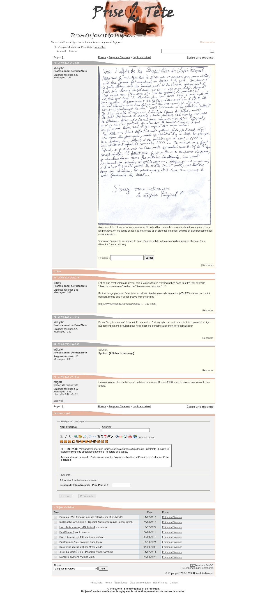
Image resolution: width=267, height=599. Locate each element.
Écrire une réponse (199, 57)
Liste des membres (140, 582)
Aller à (81, 567)
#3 (54, 317)
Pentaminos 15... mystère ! (75, 542)
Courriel (126, 429)
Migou (58, 382)
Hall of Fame (160, 582)
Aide (151, 437)
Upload (143, 437)
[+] (212, 51)
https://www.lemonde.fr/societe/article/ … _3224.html (127, 303)
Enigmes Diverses (119, 57)
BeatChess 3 (67, 532)
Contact (174, 582)
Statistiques (120, 582)
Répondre (207, 265)
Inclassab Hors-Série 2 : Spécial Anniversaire (86, 522)
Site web (58, 400)
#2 (54, 277)
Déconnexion (207, 42)
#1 (54, 62)
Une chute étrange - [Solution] (77, 527)
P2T (192, 565)
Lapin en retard (142, 57)
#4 (54, 344)
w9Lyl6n (59, 68)
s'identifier (100, 47)
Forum (102, 57)
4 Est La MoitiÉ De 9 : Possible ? (79, 552)
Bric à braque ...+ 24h (72, 537)
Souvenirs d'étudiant (72, 547)
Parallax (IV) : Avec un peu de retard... (82, 517)
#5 (54, 377)
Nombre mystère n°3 (72, 557)
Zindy (57, 283)
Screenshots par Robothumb (197, 568)
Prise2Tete (96, 582)
